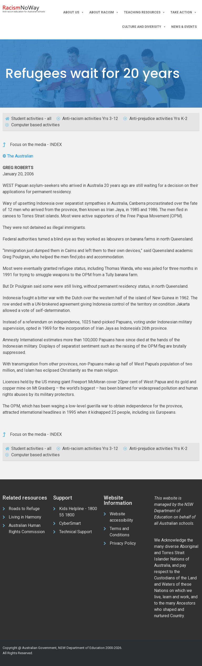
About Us (73, 12)
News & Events (184, 27)
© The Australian (18, 156)
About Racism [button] (104, 12)
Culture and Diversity (144, 27)
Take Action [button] (183, 12)
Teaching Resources (144, 12)
